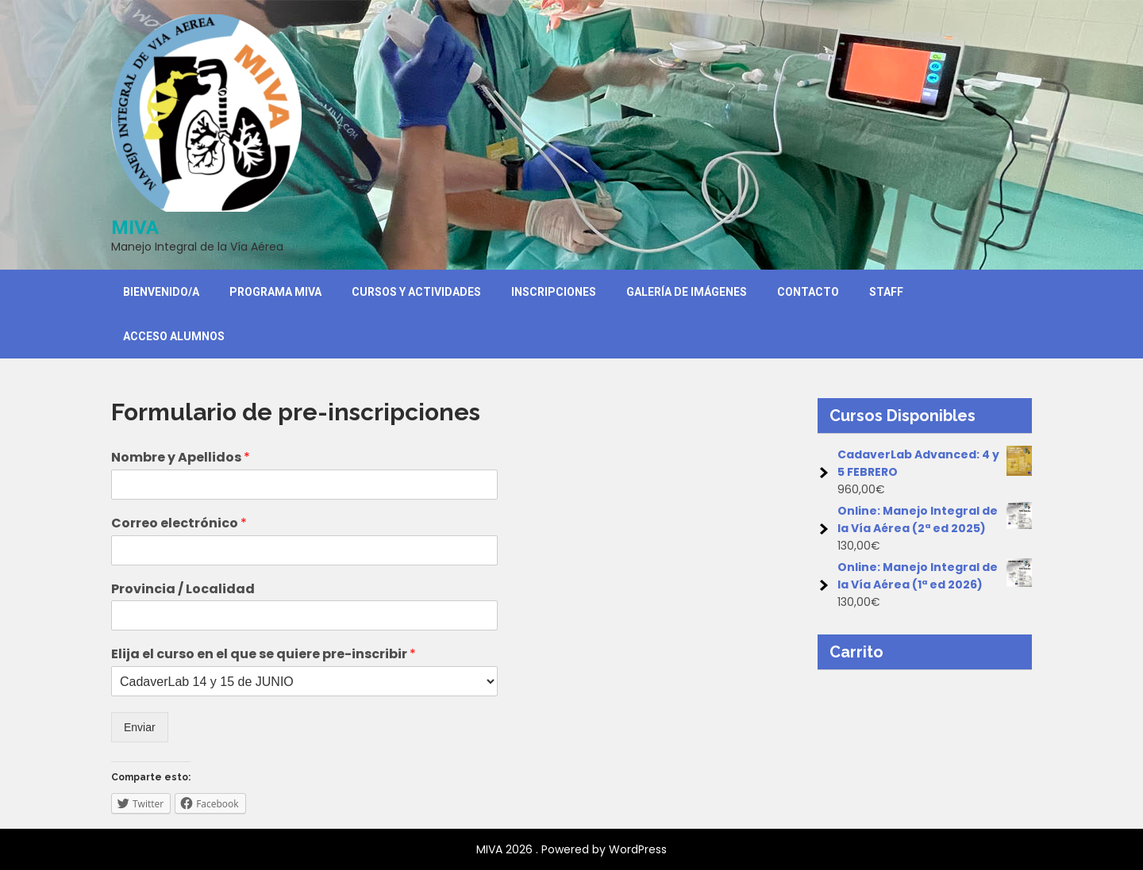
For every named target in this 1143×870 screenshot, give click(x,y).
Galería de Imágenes (686, 292)
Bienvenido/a (161, 292)
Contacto (808, 292)
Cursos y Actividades (416, 292)
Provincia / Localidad (183, 589)
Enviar (140, 727)
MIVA (135, 228)
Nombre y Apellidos (180, 458)
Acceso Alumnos (174, 336)
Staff (886, 292)
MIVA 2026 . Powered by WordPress (571, 849)
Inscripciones (553, 292)
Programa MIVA (275, 292)
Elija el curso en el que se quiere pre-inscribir (263, 654)
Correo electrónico (179, 523)
